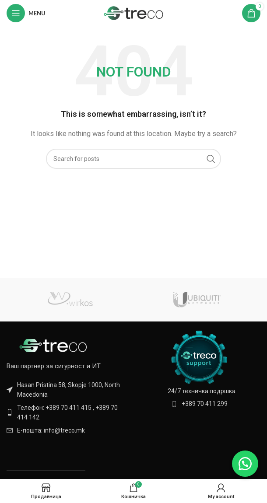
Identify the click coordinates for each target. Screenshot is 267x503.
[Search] (133, 159)
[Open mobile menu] (26, 13)
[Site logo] (134, 13)
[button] (245, 464)
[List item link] (68, 413)
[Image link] (55, 345)
